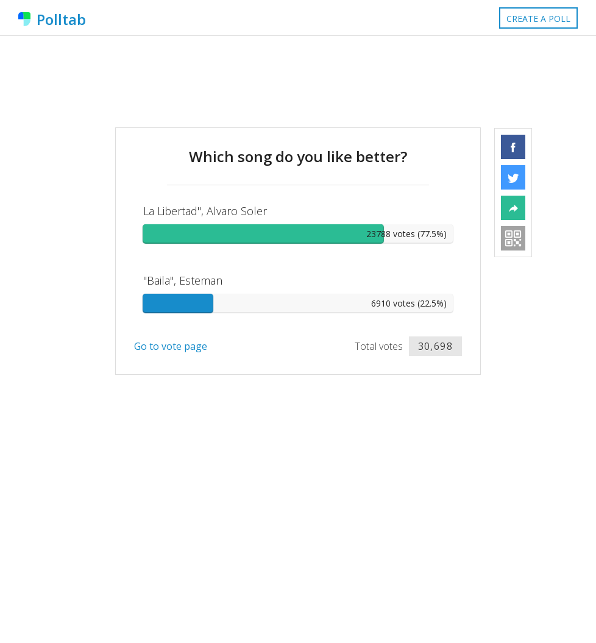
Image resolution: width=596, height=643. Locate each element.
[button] (513, 147)
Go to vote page (170, 346)
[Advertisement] (298, 81)
